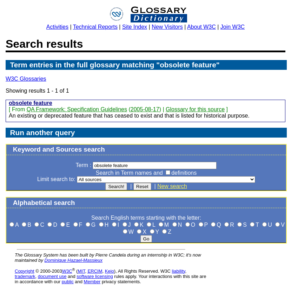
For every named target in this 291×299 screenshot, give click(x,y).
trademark (25, 276)
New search (172, 186)
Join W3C (232, 27)
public (68, 281)
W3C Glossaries (26, 79)
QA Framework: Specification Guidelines (77, 109)
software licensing (95, 276)
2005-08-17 (145, 109)
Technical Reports (95, 27)
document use (52, 276)
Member (92, 281)
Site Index (134, 27)
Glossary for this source (195, 109)
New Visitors (167, 27)
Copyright (24, 271)
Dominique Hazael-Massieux (73, 260)
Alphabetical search (44, 202)
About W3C (201, 27)
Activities (57, 27)
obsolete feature (30, 103)
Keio (109, 271)
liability (178, 271)
